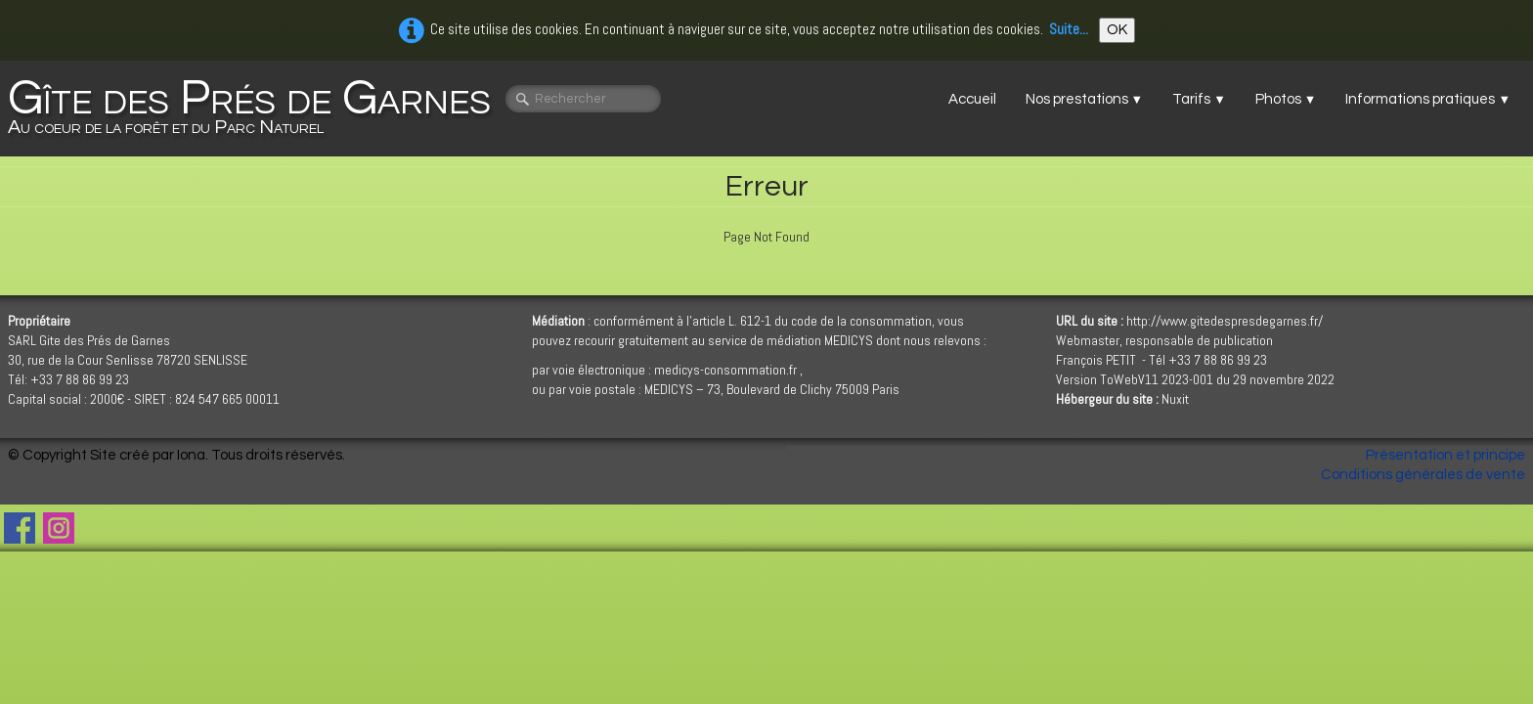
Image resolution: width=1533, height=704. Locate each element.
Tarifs (1199, 99)
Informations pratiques (1428, 99)
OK (1117, 29)
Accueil (972, 99)
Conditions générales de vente (1423, 474)
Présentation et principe (1445, 455)
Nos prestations (1085, 99)
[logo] (256, 108)
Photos (1286, 99)
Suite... (1068, 29)
